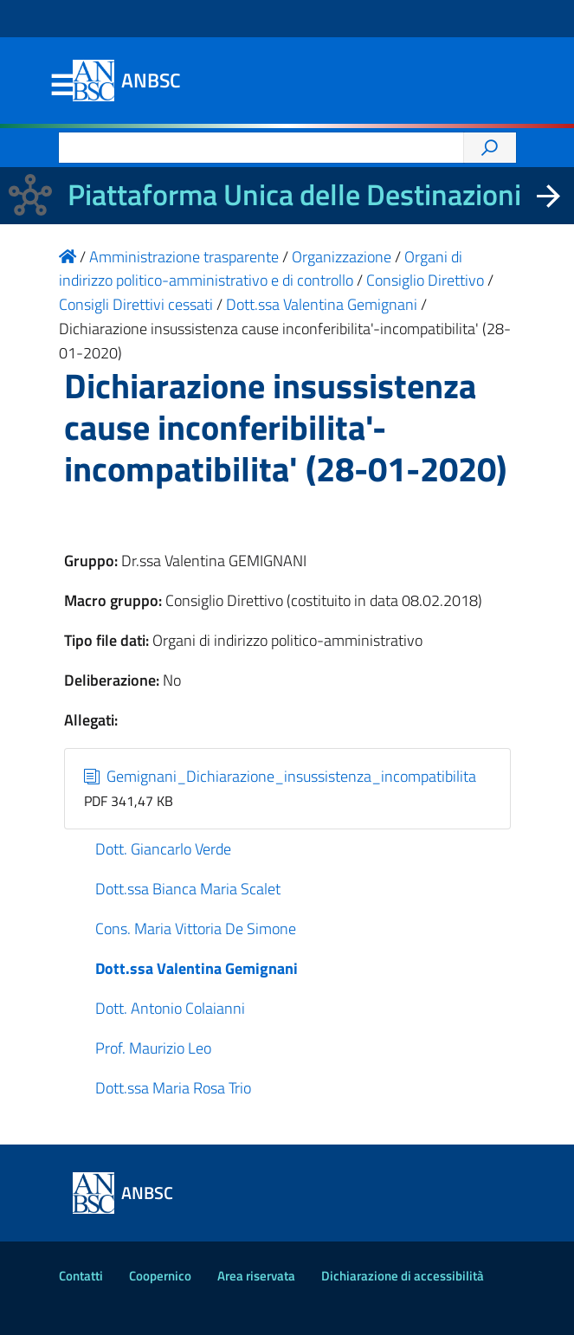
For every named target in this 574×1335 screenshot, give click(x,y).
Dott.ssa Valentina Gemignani (196, 968)
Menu (62, 85)
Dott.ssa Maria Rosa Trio (173, 1088)
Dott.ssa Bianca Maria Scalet (188, 888)
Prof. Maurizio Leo (153, 1048)
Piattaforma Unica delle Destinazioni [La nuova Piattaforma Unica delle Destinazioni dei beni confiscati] (294, 194)
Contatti (81, 1276)
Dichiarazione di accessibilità (402, 1276)
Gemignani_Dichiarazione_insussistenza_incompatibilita (280, 776)
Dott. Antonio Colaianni (170, 1008)
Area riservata (256, 1276)
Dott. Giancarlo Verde (163, 849)
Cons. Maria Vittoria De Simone (195, 928)
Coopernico (160, 1276)
